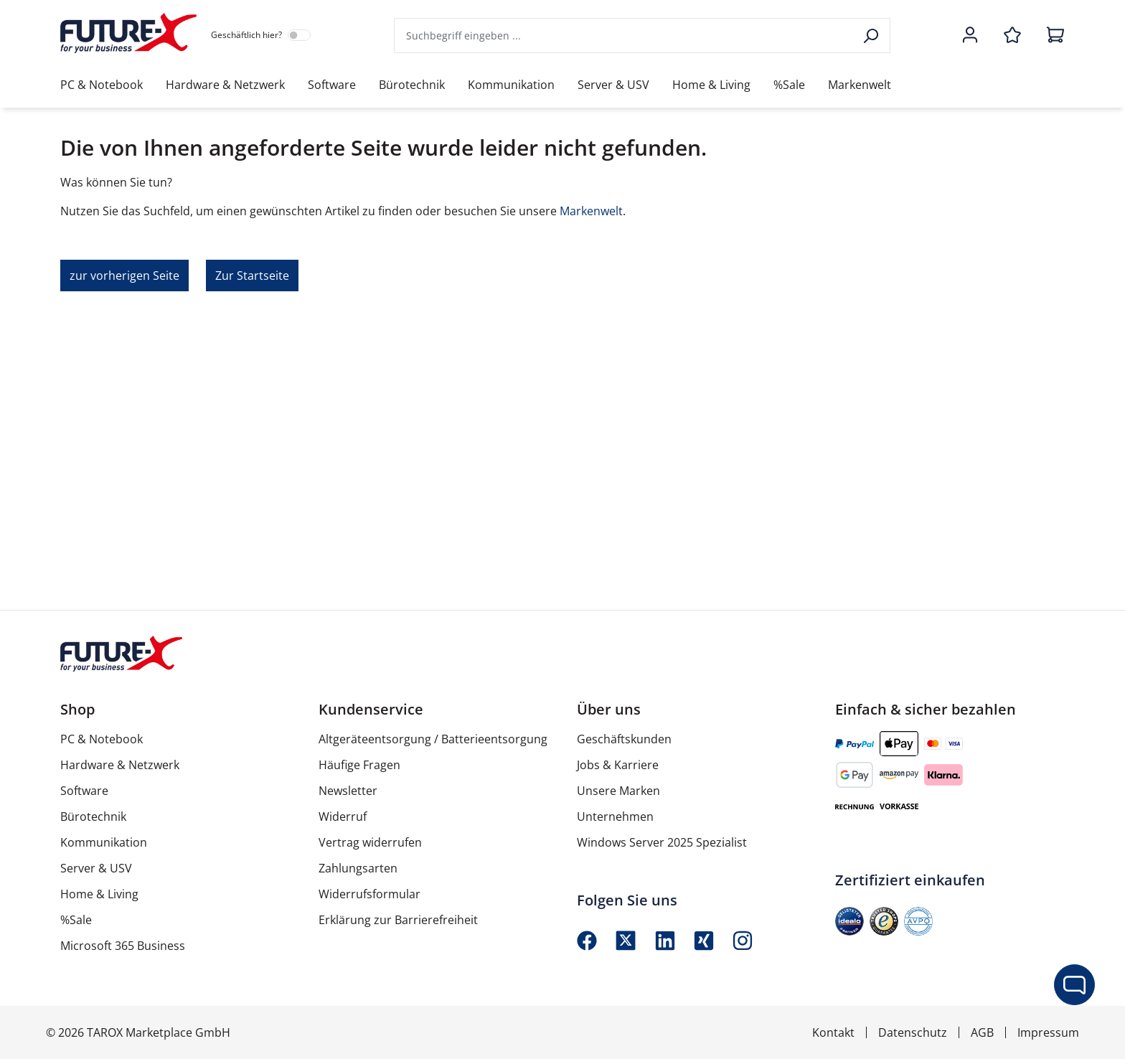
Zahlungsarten (358, 868)
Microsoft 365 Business (122, 946)
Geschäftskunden (624, 739)
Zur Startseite (252, 275)
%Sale (76, 920)
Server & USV (96, 868)
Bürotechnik (93, 816)
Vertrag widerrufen (370, 842)
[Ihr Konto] (970, 36)
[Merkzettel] (1012, 36)
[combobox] (624, 35)
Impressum (1048, 1032)
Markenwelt (591, 211)
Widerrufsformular (369, 894)
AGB (982, 1032)
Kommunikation (103, 842)
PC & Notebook (101, 739)
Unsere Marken (618, 791)
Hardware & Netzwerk (119, 765)
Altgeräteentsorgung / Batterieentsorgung (433, 739)
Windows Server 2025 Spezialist (662, 842)
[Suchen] (872, 35)
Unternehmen (615, 816)
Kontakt (833, 1032)
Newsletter (348, 791)
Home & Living (99, 894)
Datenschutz (912, 1032)
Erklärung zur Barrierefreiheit (398, 920)
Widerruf (343, 816)
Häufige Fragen (359, 765)
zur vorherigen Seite (124, 275)
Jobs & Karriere (618, 765)
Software (84, 791)
